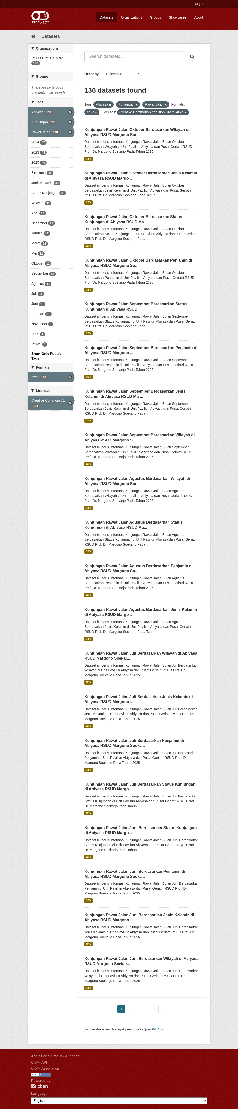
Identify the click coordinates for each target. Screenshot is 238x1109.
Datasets (106, 17)
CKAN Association (45, 1068)
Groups (155, 17)
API (141, 1029)
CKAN (39, 1086)
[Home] (33, 36)
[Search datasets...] (135, 56)
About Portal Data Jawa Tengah (55, 1056)
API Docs (157, 1029)
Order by (91, 74)
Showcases (178, 17)
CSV (88, 158)
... (145, 1009)
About (198, 17)
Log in (199, 4)
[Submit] (192, 56)
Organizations (131, 17)
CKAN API (39, 1062)
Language (39, 1094)
